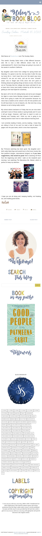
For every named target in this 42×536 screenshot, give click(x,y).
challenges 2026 (29, 436)
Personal (24, 28)
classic (14, 439)
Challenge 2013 (6, 427)
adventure (29, 413)
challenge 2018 (26, 427)
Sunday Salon (32, 28)
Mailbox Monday (26, 450)
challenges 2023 (28, 433)
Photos (26, 456)
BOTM (9, 424)
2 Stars (4, 410)
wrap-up (36, 470)
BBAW (13, 419)
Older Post (33, 219)
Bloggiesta (31, 419)
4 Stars (37, 410)
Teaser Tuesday (25, 467)
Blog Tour (23, 419)
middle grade (6, 453)
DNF (3, 441)
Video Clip (30, 470)
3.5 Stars (23, 410)
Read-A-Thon (17, 459)
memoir (34, 450)
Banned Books (6, 419)
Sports (26, 464)
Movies (13, 453)
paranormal (12, 456)
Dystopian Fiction (11, 441)
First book (5, 444)
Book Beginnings (22, 421)
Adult (23, 413)
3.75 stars (30, 410)
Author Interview (24, 416)
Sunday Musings (34, 464)
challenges (26, 430)
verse (23, 470)
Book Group (32, 421)
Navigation (26, 453)
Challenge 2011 (16, 424)
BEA (17, 419)
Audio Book (5, 416)
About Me (17, 413)
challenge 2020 (15, 28)
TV (19, 470)
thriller (4, 470)
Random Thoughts (7, 459)
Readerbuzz (14, 56)
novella (4, 456)
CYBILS (34, 439)
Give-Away (35, 444)
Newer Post (9, 219)
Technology (34, 467)
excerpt (24, 441)
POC (31, 456)
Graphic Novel (6, 447)
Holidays (26, 447)
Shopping (27, 461)
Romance (33, 459)
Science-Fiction (19, 461)
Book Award (12, 421)
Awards (33, 416)
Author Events (14, 416)
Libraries (17, 450)
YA (3, 473)
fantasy (30, 441)
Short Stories (6, 464)
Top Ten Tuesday (13, 470)
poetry (35, 456)
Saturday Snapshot (7, 461)
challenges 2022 (17, 433)
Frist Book (20, 444)
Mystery (19, 453)
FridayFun (12, 444)
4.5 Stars (4, 413)
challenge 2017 (16, 427)
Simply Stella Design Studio (27, 533)
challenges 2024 (6, 436)
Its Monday (5, 450)
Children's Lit (6, 439)
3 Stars (17, 410)
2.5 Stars (10, 410)
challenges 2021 (6, 433)
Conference (21, 439)
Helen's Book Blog (19, 532)
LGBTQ (11, 450)
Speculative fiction (17, 464)
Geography (28, 444)
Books (8, 28)
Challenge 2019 (6, 430)
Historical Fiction (17, 447)
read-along (25, 459)
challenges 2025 (18, 436)
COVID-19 (28, 439)
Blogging (5, 421)
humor (32, 447)
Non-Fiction (34, 453)
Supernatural (15, 467)
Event (19, 441)
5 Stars (11, 413)
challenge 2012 (26, 424)
